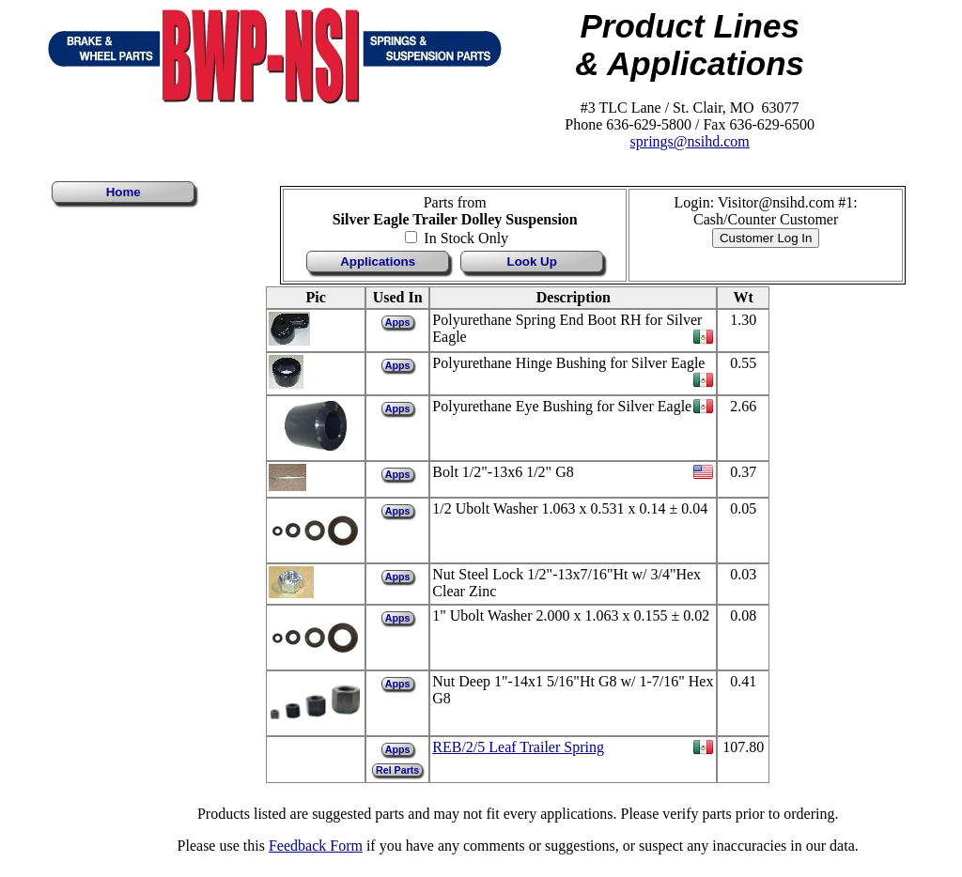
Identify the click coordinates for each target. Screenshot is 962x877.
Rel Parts (397, 770)
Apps (398, 322)
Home (123, 192)
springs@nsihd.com (690, 141)
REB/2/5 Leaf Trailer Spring (518, 747)
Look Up (532, 261)
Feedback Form (316, 846)
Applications (377, 261)
